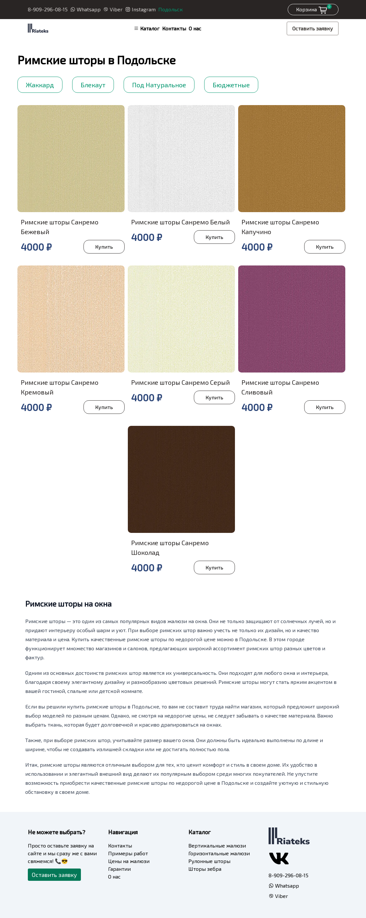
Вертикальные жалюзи (217, 845)
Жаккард (40, 85)
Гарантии (119, 869)
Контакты (174, 28)
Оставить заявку (312, 28)
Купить (104, 246)
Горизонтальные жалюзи (219, 853)
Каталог (147, 28)
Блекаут (93, 85)
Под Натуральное (159, 85)
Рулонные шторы (209, 861)
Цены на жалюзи (129, 861)
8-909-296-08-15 (48, 9)
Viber (113, 9)
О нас (195, 28)
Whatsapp (85, 9)
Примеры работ (128, 853)
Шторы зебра (204, 869)
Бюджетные (231, 85)
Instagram (140, 9)
